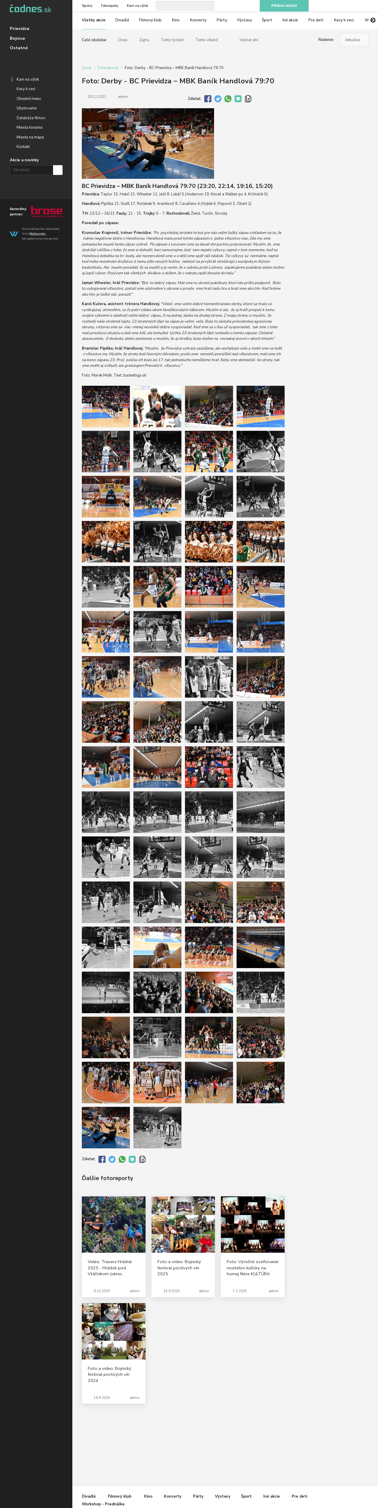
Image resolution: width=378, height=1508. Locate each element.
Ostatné (19, 48)
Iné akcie (290, 20)
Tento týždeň (172, 40)
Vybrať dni (249, 40)
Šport (267, 20)
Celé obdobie (94, 40)
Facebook (334, 6)
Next (373, 20)
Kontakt (23, 146)
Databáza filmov (31, 118)
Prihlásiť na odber (58, 170)
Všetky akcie (94, 20)
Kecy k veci (26, 89)
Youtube (355, 6)
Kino (176, 20)
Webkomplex (37, 233)
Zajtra (144, 40)
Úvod (86, 68)
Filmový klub (150, 20)
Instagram (344, 6)
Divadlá (122, 20)
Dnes (122, 40)
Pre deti (315, 20)
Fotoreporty (109, 6)
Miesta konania (29, 127)
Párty (222, 20)
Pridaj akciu (284, 6)
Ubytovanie (26, 108)
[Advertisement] (331, 157)
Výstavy (244, 20)
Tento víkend (206, 40)
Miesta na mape (30, 137)
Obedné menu (29, 98)
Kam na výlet (28, 79)
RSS (366, 6)
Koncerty (198, 20)
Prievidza (19, 28)
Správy (87, 6)
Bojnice (17, 38)
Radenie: (326, 39)
